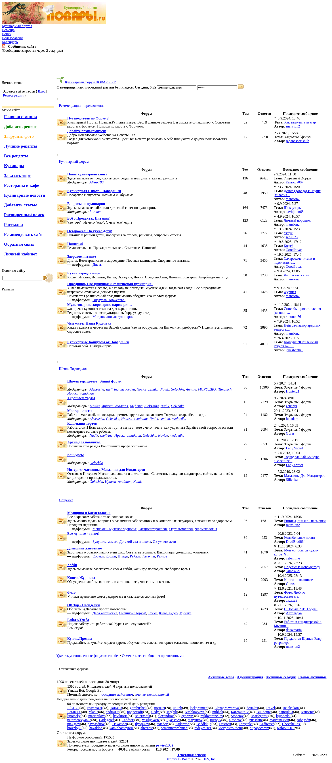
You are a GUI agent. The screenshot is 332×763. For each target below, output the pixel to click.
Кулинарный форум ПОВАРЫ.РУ (90, 82)
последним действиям (116, 694)
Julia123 (73, 708)
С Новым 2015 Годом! (300, 609)
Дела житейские (104, 613)
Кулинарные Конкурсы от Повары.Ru (98, 342)
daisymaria (294, 630)
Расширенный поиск (24, 214)
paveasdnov (96, 724)
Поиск (6, 34)
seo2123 (292, 237)
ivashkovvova (195, 712)
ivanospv (307, 712)
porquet (159, 708)
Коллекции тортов (82, 423)
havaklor (95, 728)
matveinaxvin (279, 720)
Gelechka (177, 389)
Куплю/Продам (79, 638)
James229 (293, 571)
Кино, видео (168, 613)
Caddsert (128, 720)
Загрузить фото (19, 136)
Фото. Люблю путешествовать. (289, 594)
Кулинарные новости (24, 195)
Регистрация (13, 95)
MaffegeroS (259, 716)
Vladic (93, 712)
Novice (142, 389)
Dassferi (225, 724)
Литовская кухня (296, 275)
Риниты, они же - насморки (305, 521)
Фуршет (290, 292)
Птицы (123, 556)
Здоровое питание (81, 256)
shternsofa (142, 716)
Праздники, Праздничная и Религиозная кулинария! (110, 284)
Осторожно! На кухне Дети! (89, 231)
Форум (172, 759)
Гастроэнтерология (152, 529)
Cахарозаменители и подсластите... (294, 260)
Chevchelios (291, 724)
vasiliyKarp (150, 720)
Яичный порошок (297, 220)
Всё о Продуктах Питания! (88, 218)
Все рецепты (16, 156)
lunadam (292, 419)
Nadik (164, 389)
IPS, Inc (210, 759)
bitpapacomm (259, 728)
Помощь (8, 30)
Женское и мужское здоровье (114, 529)
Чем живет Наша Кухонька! (90, 323)
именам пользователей (152, 694)
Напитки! (75, 244)
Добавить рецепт (20, 126)
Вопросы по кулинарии (86, 204)
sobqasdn (303, 720)
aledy (155, 712)
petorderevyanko (79, 720)
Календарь (10, 42)
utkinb (177, 708)
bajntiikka (286, 712)
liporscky (74, 716)
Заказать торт (17, 175)
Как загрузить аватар (300, 122)
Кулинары (14, 165)
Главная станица (20, 116)
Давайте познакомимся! (86, 131)
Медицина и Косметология (88, 513)
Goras (290, 433)
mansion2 (293, 126)
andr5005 (112, 712)
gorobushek (138, 708)
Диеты (97, 264)
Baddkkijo (203, 724)
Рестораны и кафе (21, 185)
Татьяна (116, 708)
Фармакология (206, 529)
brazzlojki (74, 728)
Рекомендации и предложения (81, 105)
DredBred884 (295, 541)
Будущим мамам (104, 541)
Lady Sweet (294, 448)
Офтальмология (181, 529)
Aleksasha (97, 389)
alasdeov (235, 720)
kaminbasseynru (121, 728)
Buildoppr (263, 712)
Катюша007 (295, 182)
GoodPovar (294, 250)
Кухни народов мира (84, 273)
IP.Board (184, 759)
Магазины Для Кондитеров (304, 475)
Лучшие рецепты (20, 146)
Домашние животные (84, 548)
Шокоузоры (292, 208)
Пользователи (12, 38)
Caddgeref (106, 720)
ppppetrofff (135, 712)
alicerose (147, 728)
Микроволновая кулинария (112, 317)
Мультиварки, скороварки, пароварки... (99, 304)
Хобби (72, 565)
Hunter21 (292, 391)
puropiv (215, 720)
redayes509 (203, 728)
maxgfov (73, 724)
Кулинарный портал (17, 26)
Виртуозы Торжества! (108, 300)
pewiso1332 (164, 745)
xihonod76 (293, 317)
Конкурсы (75, 455)
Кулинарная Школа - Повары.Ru (94, 191)
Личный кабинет (20, 254)
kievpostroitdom (230, 728)
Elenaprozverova (226, 708)
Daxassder (119, 724)
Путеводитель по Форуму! (88, 118)
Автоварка (294, 613)
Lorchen (95, 212)
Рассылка (13, 224)
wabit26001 (285, 728)
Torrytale (245, 724)
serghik (171, 712)
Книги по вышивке (298, 580)
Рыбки (135, 556)
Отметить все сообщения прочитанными (152, 656)
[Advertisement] (166, 67)
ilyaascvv (173, 720)
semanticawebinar (174, 728)
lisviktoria (120, 716)
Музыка (185, 613)
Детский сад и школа (135, 541)
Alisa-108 (96, 182)
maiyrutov (195, 720)
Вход (41, 91)
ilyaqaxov (142, 724)
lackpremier (198, 708)
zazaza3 (291, 600)
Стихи (152, 613)
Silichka (292, 479)
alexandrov (166, 716)
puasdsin (255, 720)
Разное (162, 556)
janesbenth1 (294, 350)
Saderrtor (182, 724)
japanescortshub (297, 141)
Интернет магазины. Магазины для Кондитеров (106, 469)
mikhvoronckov (211, 716)
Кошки (110, 556)
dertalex (252, 708)
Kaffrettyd (267, 724)
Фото (71, 592)
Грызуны (148, 556)
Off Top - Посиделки (83, 605)
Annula (191, 389)
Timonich (225, 389)
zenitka (153, 389)
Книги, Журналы (81, 578)
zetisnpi (291, 406)
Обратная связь (19, 244)
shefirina (112, 389)
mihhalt (217, 712)
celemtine (293, 558)
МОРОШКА (207, 389)
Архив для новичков (84, 442)
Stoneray (237, 716)
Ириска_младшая (80, 393)
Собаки (98, 556)
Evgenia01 (94, 708)
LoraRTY (74, 712)
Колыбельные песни (299, 537)
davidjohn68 (295, 212)
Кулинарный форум (74, 161)
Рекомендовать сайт (23, 234)
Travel (270, 708)
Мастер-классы (79, 411)
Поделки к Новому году (302, 567)
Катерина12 (240, 712)
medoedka (127, 389)
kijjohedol (283, 716)
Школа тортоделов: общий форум (94, 381)
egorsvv (187, 716)
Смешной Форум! (132, 613)
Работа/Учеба (78, 620)
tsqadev (162, 724)
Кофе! (288, 246)
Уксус (288, 233)
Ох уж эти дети (164, 541)
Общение (66, 500)
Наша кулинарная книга (87, 174)
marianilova (96, 716)
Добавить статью (20, 205)
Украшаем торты (81, 398)
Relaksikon (291, 708)
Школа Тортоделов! (74, 368)
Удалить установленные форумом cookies (87, 656)
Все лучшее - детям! (83, 533)
